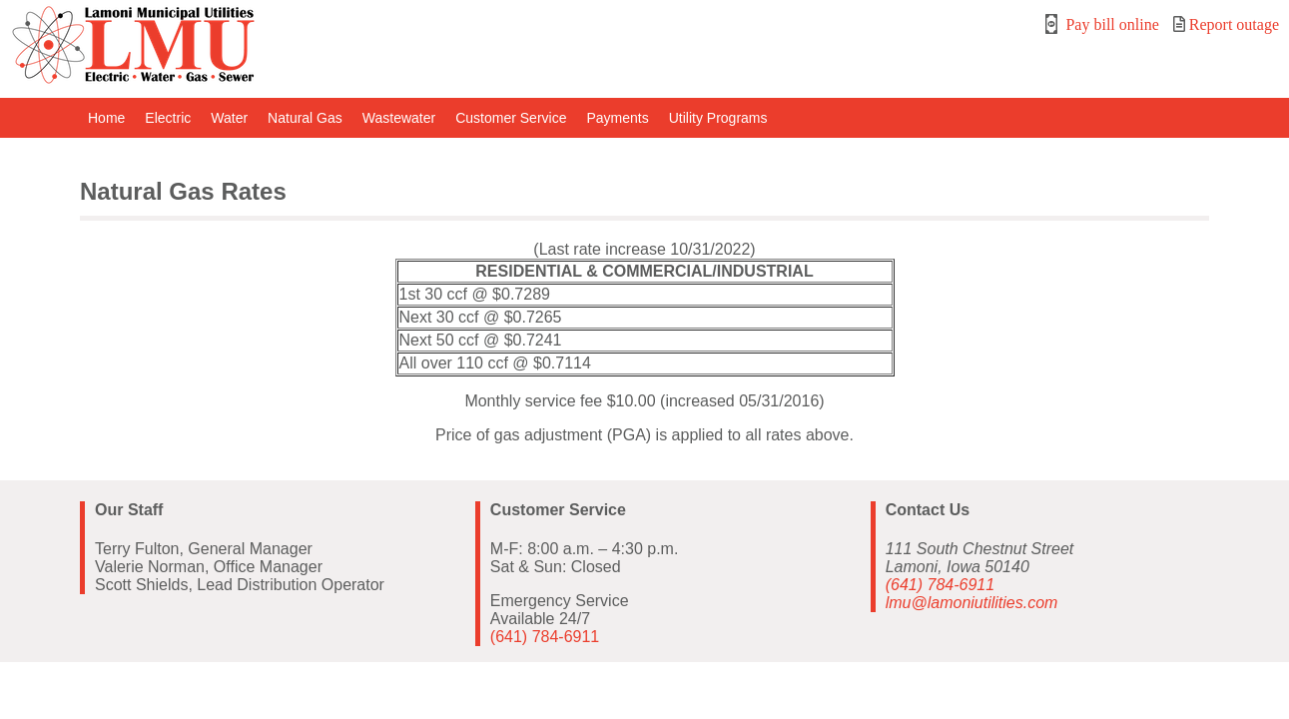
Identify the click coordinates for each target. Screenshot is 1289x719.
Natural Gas (305, 118)
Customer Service (510, 118)
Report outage (1226, 24)
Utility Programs (718, 118)
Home (106, 118)
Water (229, 118)
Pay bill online (1100, 24)
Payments (617, 118)
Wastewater (398, 118)
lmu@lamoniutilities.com (972, 602)
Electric (168, 118)
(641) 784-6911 (544, 636)
